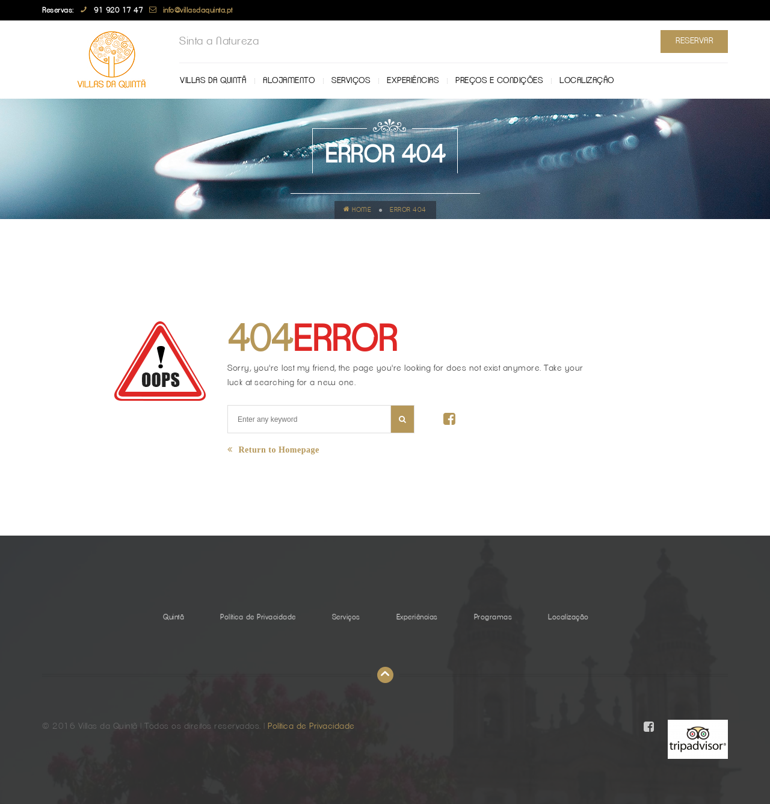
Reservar (694, 41)
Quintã (173, 616)
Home (357, 209)
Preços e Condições (499, 80)
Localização (586, 80)
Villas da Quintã (213, 80)
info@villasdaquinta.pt (198, 10)
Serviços (350, 80)
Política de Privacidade (258, 616)
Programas (493, 616)
